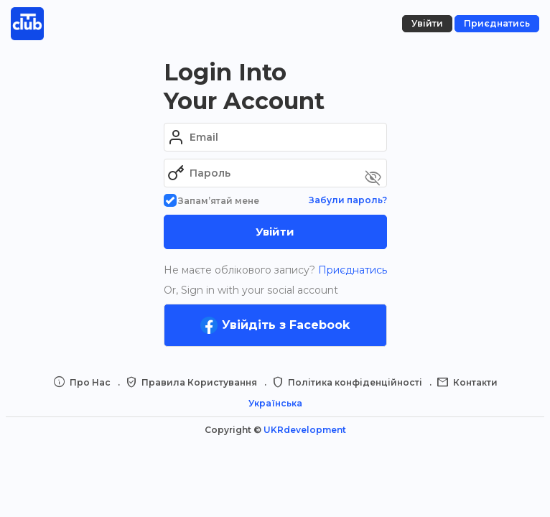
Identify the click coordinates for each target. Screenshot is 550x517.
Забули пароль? (348, 200)
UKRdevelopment (305, 429)
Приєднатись (351, 270)
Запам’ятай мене (211, 201)
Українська (275, 403)
